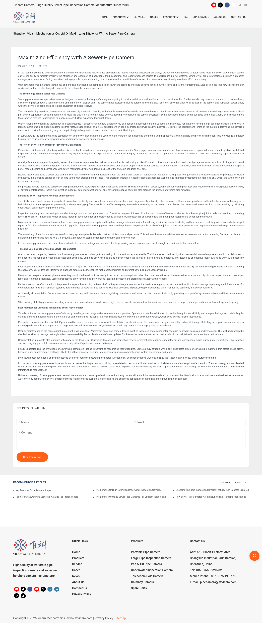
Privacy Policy (81, 594)
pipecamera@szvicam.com (218, 582)
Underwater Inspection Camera (152, 570)
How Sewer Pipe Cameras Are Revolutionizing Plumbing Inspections (211, 496)
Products (78, 558)
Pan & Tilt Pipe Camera (146, 564)
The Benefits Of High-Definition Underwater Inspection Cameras (128, 490)
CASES (237, 482)
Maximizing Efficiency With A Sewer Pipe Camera (102, 33)
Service (77, 564)
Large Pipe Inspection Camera (151, 558)
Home (76, 552)
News (76, 576)
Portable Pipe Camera (145, 552)
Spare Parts (139, 588)
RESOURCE (225, 482)
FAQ (245, 482)
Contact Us (79, 588)
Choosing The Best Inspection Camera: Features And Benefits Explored (212, 490)
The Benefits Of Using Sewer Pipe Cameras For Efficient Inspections (131, 496)
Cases (76, 570)
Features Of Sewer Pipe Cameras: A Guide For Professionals (47, 496)
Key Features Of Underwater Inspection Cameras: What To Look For (33, 490)
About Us (78, 582)
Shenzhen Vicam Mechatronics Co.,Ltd (39, 33)
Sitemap (120, 618)
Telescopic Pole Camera (147, 576)
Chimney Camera (142, 582)
